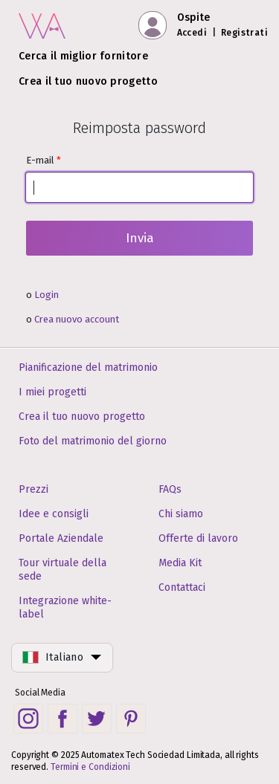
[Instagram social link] (28, 718)
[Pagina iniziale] (42, 23)
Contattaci (181, 587)
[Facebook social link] (62, 718)
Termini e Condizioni (90, 767)
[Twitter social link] (97, 718)
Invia (140, 238)
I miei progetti (52, 392)
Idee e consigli (54, 514)
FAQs (170, 489)
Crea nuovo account (76, 319)
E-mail (139, 178)
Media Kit (180, 563)
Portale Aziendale (61, 538)
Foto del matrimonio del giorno (93, 441)
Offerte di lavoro (198, 538)
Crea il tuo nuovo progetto (88, 81)
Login (46, 294)
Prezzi (33, 489)
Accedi (192, 32)
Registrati (244, 32)
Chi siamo (180, 514)
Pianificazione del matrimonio (88, 367)
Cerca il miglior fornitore (83, 56)
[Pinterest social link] (131, 718)
